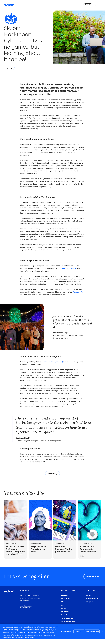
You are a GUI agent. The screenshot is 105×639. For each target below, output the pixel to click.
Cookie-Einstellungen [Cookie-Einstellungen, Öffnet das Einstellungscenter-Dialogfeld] (66, 631)
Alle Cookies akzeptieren (92, 631)
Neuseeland (65, 615)
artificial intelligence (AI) (53, 362)
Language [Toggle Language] (99, 5)
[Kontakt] (88, 4)
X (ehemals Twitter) (92, 598)
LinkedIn (88, 595)
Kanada (63, 608)
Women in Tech (78, 292)
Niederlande (65, 611)
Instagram (89, 601)
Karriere (61, 5)
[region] (52, 631)
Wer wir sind (50, 5)
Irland (63, 601)
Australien (64, 595)
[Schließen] (102, 631)
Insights (69, 5)
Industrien (40, 5)
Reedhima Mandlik (69, 268)
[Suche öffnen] (94, 5)
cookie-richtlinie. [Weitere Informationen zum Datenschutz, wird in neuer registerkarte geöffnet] (29, 637)
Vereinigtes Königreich (68, 621)
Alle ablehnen (78, 631)
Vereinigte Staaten (67, 618)
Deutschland (65, 598)
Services (31, 5)
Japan (63, 605)
